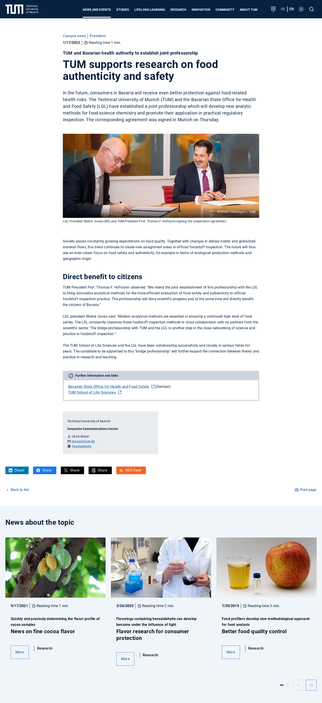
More (19, 652)
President (98, 36)
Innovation (201, 9)
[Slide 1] (282, 685)
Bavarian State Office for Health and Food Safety (109, 386)
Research (178, 9)
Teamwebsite (81, 446)
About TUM (248, 9)
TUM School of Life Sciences (92, 392)
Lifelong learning (149, 9)
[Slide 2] (287, 685)
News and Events (97, 9)
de (283, 9)
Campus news (74, 36)
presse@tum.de (83, 441)
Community (225, 9)
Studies (122, 9)
